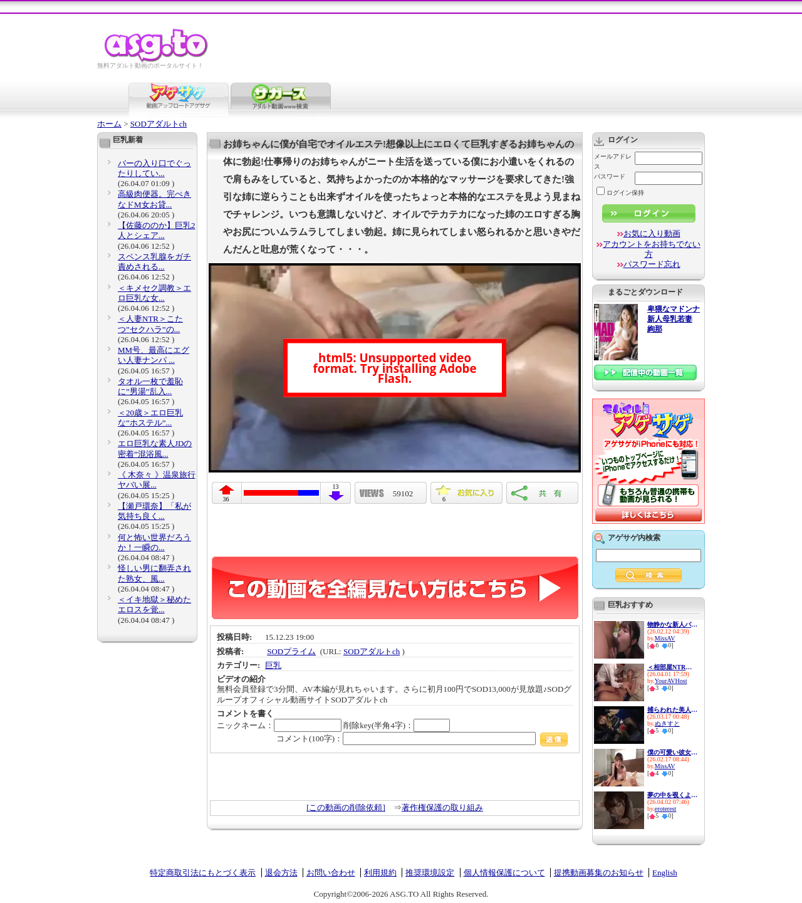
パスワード (609, 176)
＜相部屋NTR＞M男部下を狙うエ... (672, 667)
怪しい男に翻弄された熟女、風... (154, 573)
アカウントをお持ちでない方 (651, 249)
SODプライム (291, 651)
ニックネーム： (279, 725)
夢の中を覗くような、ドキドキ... (672, 794)
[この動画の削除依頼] (345, 807)
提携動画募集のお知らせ (598, 872)
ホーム (109, 123)
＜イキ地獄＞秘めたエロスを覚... (154, 604)
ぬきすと (667, 723)
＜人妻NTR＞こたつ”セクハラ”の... (150, 323)
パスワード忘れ (651, 264)
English (664, 872)
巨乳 (273, 665)
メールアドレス (613, 161)
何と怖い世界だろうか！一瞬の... (154, 542)
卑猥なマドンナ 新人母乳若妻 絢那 (673, 319)
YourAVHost (671, 680)
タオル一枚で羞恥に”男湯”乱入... (150, 386)
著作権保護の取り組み (442, 807)
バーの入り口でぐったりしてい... (154, 168)
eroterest (665, 808)
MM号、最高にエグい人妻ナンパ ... (153, 355)
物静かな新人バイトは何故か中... (672, 624)
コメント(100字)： (422, 738)
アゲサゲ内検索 (634, 537)
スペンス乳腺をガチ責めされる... (154, 261)
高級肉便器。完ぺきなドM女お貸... (154, 199)
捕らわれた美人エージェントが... (672, 709)
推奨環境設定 (429, 872)
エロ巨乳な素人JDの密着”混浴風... (155, 448)
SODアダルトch (158, 123)
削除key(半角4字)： (396, 725)
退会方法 (281, 872)
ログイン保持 (620, 192)
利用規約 (380, 872)
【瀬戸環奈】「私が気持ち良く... (154, 511)
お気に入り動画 (651, 233)
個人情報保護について (504, 872)
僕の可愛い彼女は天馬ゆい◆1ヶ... (672, 752)
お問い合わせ (330, 872)
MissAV (665, 638)
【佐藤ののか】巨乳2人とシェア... (156, 230)
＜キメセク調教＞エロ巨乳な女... (154, 293)
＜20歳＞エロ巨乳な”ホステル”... (150, 417)
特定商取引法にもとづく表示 (203, 872)
